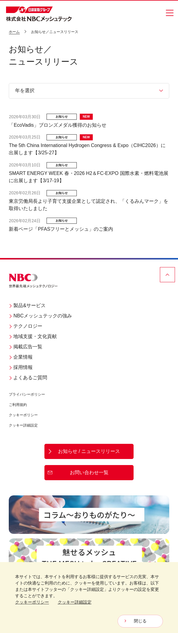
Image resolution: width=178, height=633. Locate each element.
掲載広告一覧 (25, 346)
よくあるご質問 (28, 377)
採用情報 (21, 367)
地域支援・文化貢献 (33, 336)
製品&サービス (27, 305)
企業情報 (21, 357)
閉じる (140, 620)
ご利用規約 (18, 405)
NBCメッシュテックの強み (40, 315)
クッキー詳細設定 (23, 425)
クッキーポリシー (23, 415)
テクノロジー (25, 326)
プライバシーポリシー (27, 394)
